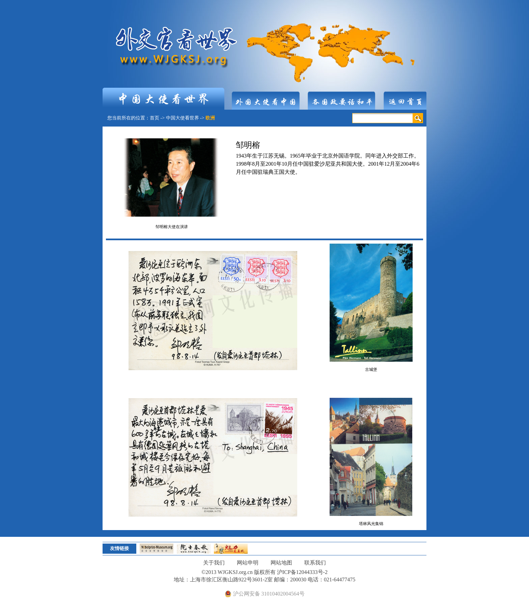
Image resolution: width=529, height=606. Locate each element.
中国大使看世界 (182, 117)
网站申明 (247, 563)
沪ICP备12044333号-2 (302, 572)
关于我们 (214, 563)
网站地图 (281, 563)
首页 (154, 117)
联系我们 (315, 563)
